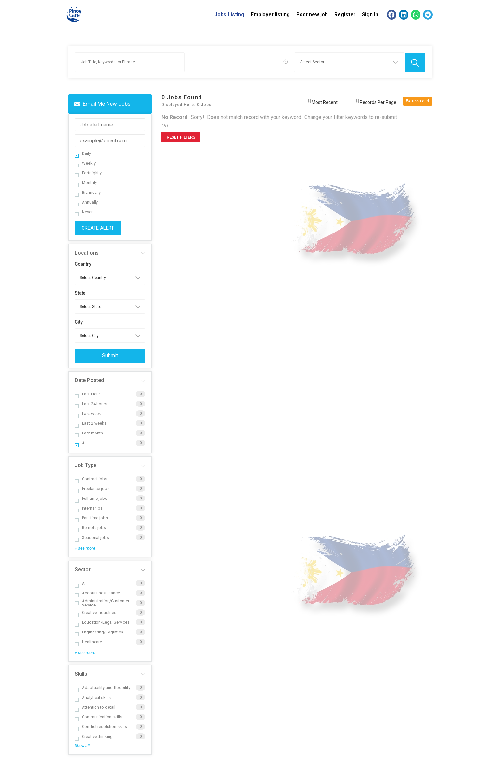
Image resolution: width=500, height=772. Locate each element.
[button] (391, 14)
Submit (110, 356)
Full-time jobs (91, 498)
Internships (89, 508)
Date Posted (89, 380)
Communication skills (98, 717)
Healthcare (88, 642)
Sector (83, 569)
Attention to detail (95, 707)
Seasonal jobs (92, 537)
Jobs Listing (229, 14)
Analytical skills (93, 697)
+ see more (85, 548)
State (80, 293)
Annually (86, 202)
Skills (81, 674)
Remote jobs (90, 528)
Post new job (312, 14)
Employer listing (270, 14)
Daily (83, 153)
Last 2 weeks (91, 423)
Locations (87, 253)
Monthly (86, 182)
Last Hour (87, 394)
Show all (82, 745)
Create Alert (98, 228)
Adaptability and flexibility (102, 687)
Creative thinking (94, 736)
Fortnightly (88, 173)
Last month (89, 433)
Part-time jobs (91, 518)
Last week (88, 413)
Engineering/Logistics (99, 632)
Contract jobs (91, 479)
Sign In (370, 14)
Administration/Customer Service (102, 603)
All (81, 443)
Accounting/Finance (97, 593)
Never (84, 212)
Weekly (85, 163)
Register (344, 14)
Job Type (85, 465)
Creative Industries (95, 612)
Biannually (88, 192)
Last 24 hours (91, 404)
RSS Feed (417, 101)
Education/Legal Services (102, 622)
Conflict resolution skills (101, 727)
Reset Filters (181, 137)
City (79, 322)
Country (83, 264)
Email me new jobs (102, 103)
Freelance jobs (92, 488)
